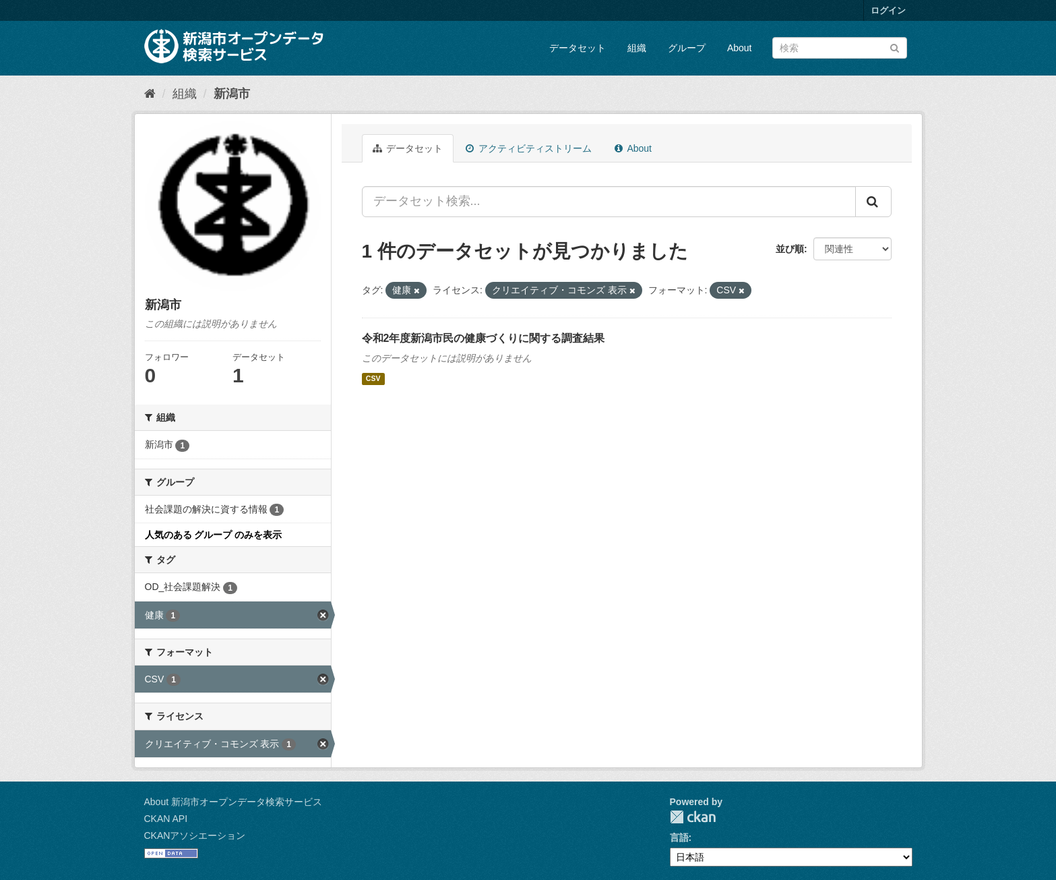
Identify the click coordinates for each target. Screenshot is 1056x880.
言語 (679, 837)
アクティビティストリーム (529, 148)
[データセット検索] (839, 48)
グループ (687, 47)
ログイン (888, 10)
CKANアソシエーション (195, 835)
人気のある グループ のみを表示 (213, 534)
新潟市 (232, 93)
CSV (373, 379)
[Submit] (894, 47)
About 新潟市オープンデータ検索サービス (233, 801)
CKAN (693, 817)
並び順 (790, 248)
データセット (577, 47)
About (739, 47)
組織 (636, 47)
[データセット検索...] (609, 201)
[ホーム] (150, 93)
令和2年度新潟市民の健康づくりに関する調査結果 (483, 338)
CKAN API (166, 818)
